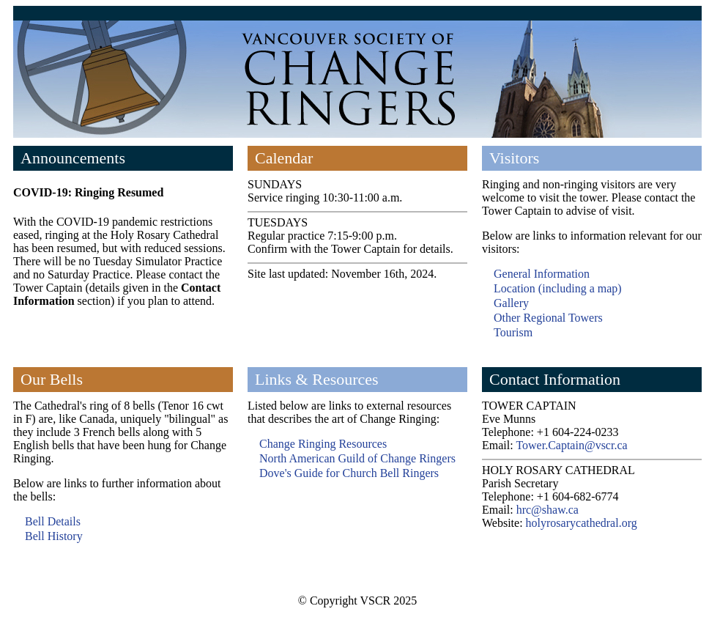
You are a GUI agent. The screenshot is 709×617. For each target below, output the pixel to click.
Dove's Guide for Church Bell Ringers (349, 473)
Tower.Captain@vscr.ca (571, 445)
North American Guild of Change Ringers (357, 458)
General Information (542, 273)
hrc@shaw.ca (547, 509)
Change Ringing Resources (323, 443)
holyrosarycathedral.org (581, 523)
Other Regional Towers (548, 317)
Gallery (511, 303)
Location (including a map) (558, 288)
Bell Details (53, 521)
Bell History (54, 536)
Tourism (513, 332)
